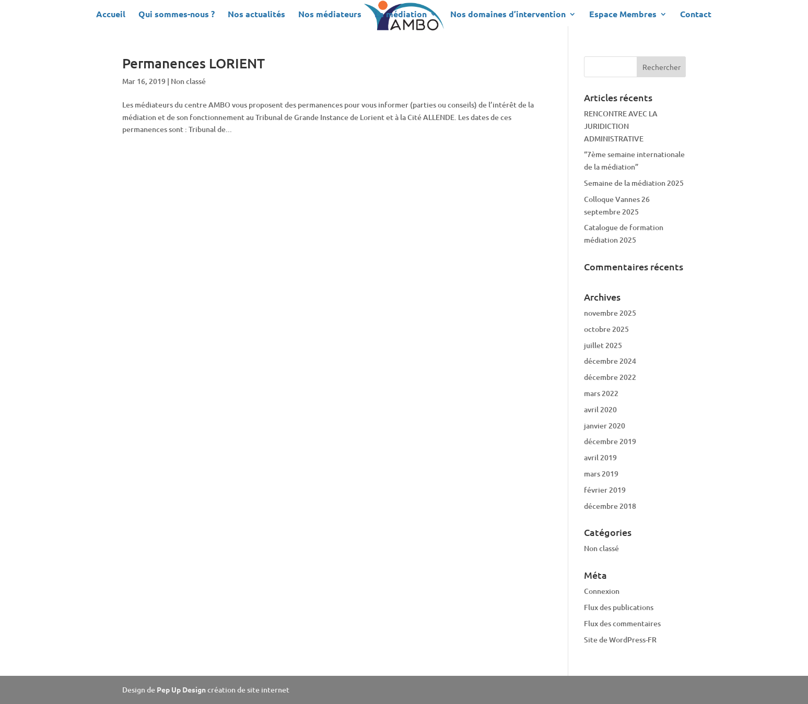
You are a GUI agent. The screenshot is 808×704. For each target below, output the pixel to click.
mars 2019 (601, 474)
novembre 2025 (610, 313)
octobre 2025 (606, 329)
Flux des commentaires (622, 623)
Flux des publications (618, 607)
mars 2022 (601, 393)
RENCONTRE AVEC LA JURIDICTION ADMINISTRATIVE (621, 126)
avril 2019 (600, 457)
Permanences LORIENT (193, 62)
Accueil (110, 14)
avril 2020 (600, 409)
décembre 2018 (610, 506)
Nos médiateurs (329, 14)
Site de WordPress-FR (620, 640)
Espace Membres (623, 14)
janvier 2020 (604, 426)
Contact (695, 14)
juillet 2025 (603, 345)
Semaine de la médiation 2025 (634, 183)
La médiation (400, 14)
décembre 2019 (610, 441)
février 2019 (605, 490)
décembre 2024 (610, 361)
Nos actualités (256, 14)
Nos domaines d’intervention (508, 14)
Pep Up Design (182, 689)
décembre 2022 (610, 377)
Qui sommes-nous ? (176, 14)
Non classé (188, 81)
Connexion (601, 591)
